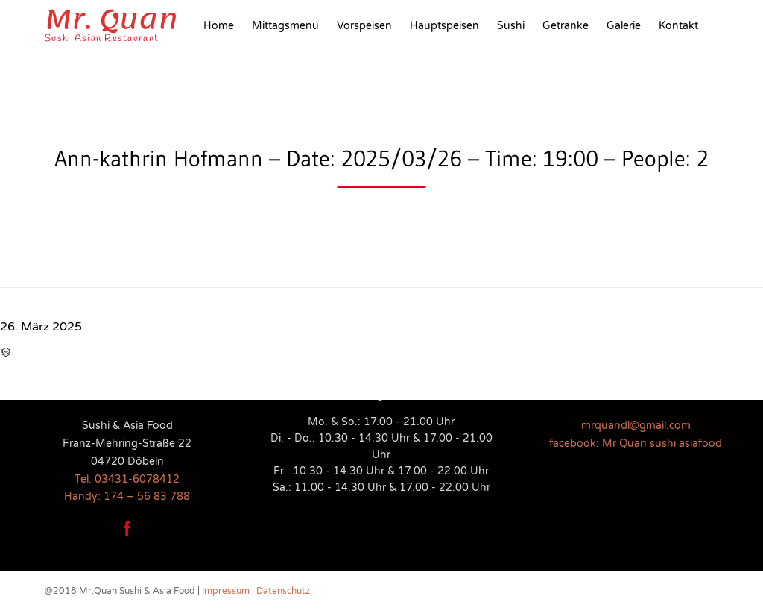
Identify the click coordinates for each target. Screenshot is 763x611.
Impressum (226, 591)
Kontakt (678, 25)
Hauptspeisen (444, 25)
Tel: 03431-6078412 (127, 479)
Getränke (565, 25)
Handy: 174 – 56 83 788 (127, 496)
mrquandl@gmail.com (636, 425)
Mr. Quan (111, 19)
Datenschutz (283, 591)
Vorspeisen (364, 25)
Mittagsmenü (285, 25)
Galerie (624, 25)
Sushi (511, 25)
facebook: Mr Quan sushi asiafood (635, 443)
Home (218, 25)
